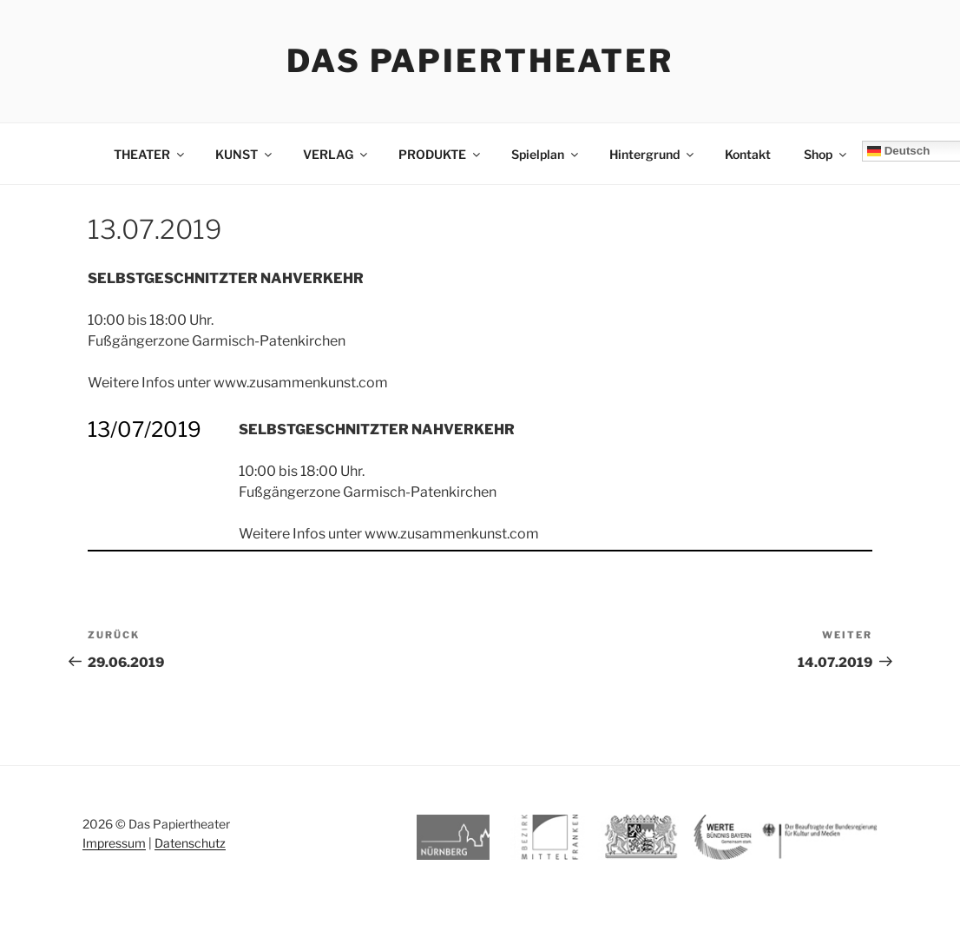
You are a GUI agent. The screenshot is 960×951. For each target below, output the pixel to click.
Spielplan (546, 154)
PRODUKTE (440, 154)
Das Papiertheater (480, 61)
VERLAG (336, 154)
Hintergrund (652, 154)
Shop (826, 154)
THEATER (150, 154)
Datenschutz (190, 842)
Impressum (114, 842)
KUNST (244, 154)
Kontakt (748, 154)
